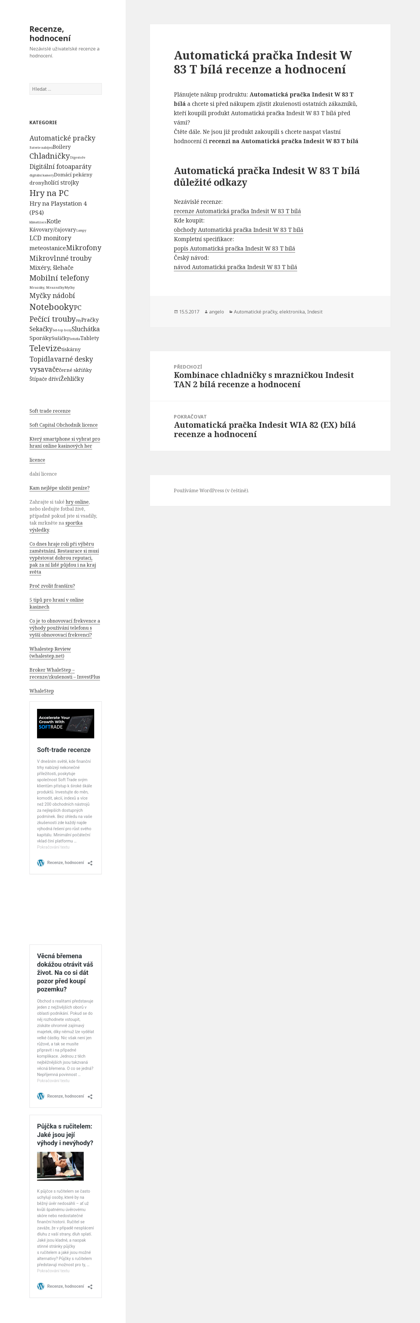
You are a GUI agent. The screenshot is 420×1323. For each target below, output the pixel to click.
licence (37, 460)
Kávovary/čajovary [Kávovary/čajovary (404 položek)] (52, 229)
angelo (216, 312)
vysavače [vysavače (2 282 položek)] (44, 369)
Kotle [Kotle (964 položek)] (53, 221)
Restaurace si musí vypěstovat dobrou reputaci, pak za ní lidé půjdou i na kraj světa (64, 561)
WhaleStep (41, 691)
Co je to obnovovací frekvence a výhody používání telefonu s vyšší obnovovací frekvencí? (64, 628)
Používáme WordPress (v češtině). (211, 490)
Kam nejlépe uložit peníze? (59, 488)
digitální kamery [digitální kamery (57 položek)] (41, 175)
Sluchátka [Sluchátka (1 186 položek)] (86, 329)
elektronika (292, 312)
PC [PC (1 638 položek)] (77, 307)
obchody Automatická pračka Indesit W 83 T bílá (238, 230)
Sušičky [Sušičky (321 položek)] (60, 338)
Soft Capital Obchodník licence (63, 425)
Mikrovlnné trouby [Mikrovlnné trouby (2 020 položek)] (60, 258)
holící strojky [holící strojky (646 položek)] (61, 182)
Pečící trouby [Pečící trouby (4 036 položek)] (52, 319)
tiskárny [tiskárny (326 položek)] (70, 349)
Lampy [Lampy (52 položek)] (81, 230)
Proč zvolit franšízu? (52, 586)
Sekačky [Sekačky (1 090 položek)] (40, 329)
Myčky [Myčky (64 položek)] (69, 287)
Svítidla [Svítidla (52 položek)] (74, 339)
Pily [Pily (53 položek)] (78, 320)
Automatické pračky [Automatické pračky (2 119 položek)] (62, 138)
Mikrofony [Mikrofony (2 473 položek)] (84, 247)
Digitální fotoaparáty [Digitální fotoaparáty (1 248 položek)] (60, 166)
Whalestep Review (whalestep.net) (50, 652)
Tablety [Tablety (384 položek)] (89, 337)
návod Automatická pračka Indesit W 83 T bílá (235, 267)
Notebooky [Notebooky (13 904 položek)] (51, 307)
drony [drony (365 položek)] (36, 182)
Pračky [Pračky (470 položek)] (90, 319)
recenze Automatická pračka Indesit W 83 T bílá (237, 211)
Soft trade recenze (50, 411)
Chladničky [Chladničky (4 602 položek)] (49, 156)
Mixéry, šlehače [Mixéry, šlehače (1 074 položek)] (51, 267)
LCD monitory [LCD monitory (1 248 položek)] (50, 238)
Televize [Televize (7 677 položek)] (45, 348)
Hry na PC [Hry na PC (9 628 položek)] (49, 192)
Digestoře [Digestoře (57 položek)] (77, 157)
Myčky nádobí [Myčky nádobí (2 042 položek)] (52, 295)
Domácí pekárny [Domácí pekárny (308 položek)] (73, 174)
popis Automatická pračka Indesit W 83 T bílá (234, 248)
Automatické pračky (255, 312)
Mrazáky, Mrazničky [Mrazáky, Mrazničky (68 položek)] (46, 287)
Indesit (315, 312)
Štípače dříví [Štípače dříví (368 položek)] (44, 379)
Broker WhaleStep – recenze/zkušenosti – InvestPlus (64, 673)
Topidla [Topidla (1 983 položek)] (41, 359)
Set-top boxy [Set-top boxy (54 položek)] (62, 330)
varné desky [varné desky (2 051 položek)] (73, 359)
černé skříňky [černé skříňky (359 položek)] (75, 370)
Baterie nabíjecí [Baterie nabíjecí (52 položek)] (41, 148)
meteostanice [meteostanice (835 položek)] (47, 248)
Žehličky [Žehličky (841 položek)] (72, 379)
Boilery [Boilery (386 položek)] (62, 146)
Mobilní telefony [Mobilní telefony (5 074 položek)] (59, 277)
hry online (77, 502)
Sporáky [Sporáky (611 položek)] (40, 338)
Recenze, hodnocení (50, 33)
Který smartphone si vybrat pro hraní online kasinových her (64, 442)
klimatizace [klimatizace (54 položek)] (37, 222)
